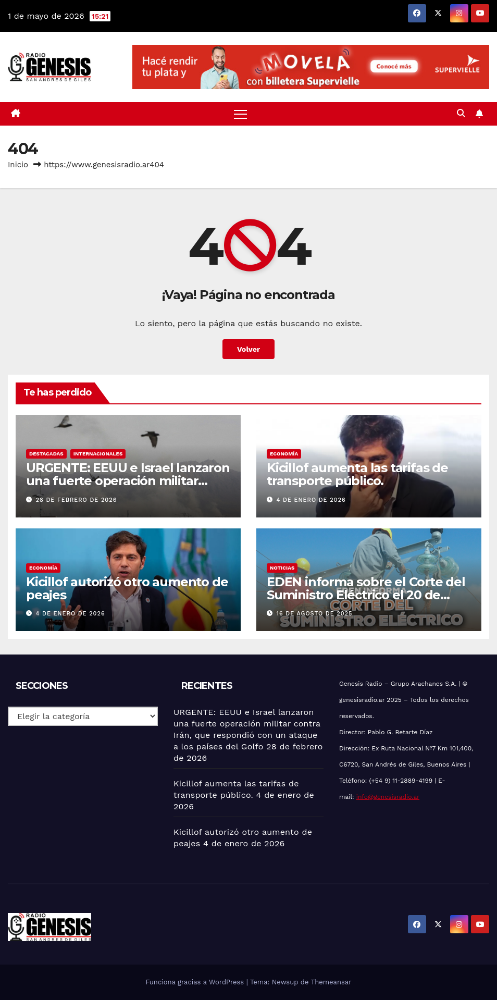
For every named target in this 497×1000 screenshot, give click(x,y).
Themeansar (331, 982)
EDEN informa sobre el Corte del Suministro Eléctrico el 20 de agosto (366, 594)
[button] (461, 113)
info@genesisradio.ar (387, 796)
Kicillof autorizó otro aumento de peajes (127, 588)
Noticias (282, 568)
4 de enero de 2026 (311, 500)
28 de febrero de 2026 (76, 500)
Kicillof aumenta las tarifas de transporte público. (357, 474)
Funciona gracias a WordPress (195, 982)
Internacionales (98, 453)
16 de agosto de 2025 (315, 613)
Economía (284, 453)
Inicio (18, 164)
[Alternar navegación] (240, 114)
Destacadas (46, 453)
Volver (248, 349)
